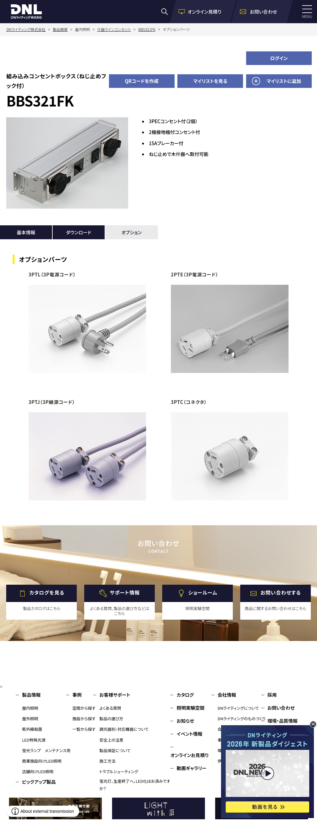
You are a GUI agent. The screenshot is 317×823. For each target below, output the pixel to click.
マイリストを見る (210, 81)
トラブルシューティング (118, 771)
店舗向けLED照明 (37, 771)
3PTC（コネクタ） (189, 402)
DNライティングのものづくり (242, 718)
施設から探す (84, 718)
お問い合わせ (281, 707)
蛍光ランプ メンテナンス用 (46, 750)
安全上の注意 (111, 740)
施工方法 (107, 761)
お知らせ (185, 720)
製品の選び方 (111, 718)
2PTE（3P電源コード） (194, 274)
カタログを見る (46, 592)
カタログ (184, 694)
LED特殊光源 (34, 740)
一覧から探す (84, 729)
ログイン (279, 58)
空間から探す (84, 708)
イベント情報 (189, 733)
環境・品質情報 (282, 720)
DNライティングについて (238, 708)
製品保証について (115, 750)
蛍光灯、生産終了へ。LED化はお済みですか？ (134, 784)
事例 (77, 694)
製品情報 (31, 694)
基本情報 (26, 232)
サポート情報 (125, 592)
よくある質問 (110, 708)
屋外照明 (30, 718)
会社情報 (227, 694)
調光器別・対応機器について (124, 729)
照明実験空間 (190, 707)
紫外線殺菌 (32, 729)
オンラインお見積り (189, 755)
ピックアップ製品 (39, 781)
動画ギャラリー (191, 768)
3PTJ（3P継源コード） (51, 402)
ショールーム (202, 592)
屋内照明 (30, 708)
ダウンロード (78, 232)
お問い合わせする (280, 592)
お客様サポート (114, 694)
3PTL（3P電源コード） (52, 274)
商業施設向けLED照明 (41, 761)
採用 (272, 694)
